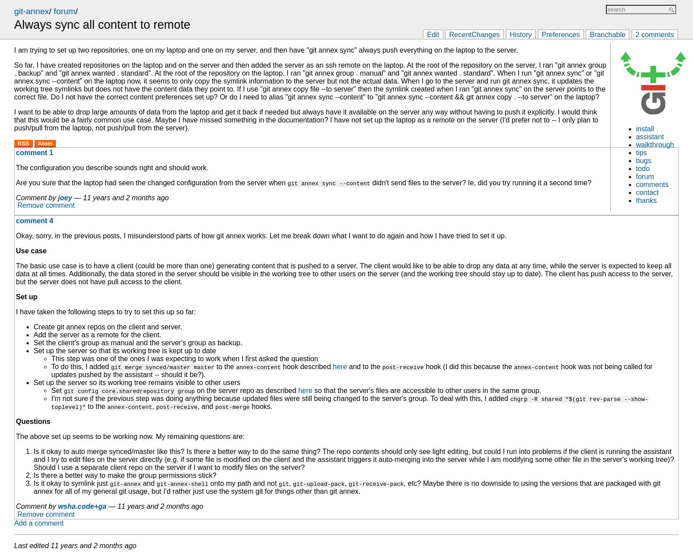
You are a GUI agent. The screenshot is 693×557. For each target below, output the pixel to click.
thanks (646, 200)
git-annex (31, 11)
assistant (650, 137)
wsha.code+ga (82, 506)
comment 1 (34, 152)
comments (652, 184)
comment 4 (34, 221)
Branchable (607, 34)
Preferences (561, 34)
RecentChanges (474, 34)
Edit (433, 34)
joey (65, 198)
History (521, 34)
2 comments (655, 34)
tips (641, 152)
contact (647, 192)
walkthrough (655, 145)
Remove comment (46, 206)
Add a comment (39, 523)
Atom (45, 143)
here (340, 366)
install (645, 129)
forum (65, 11)
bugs (643, 160)
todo (643, 168)
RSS (24, 143)
